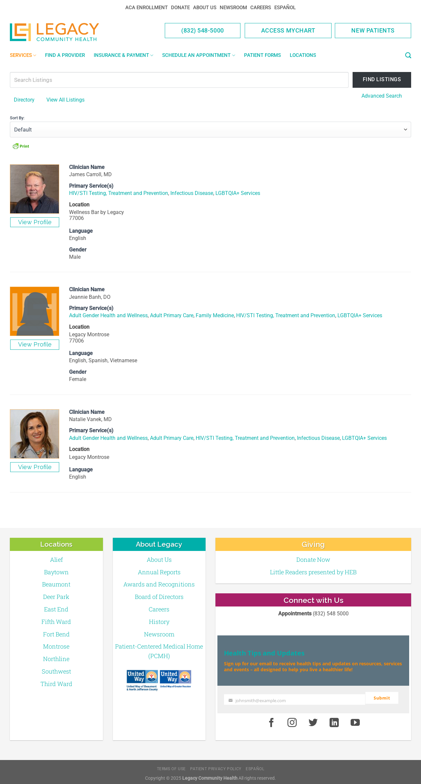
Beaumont (56, 584)
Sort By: (17, 117)
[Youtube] (355, 719)
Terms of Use (171, 766)
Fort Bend (56, 634)
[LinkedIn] (334, 719)
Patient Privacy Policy (215, 766)
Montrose (56, 646)
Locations (303, 55)
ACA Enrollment (146, 8)
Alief (56, 559)
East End (56, 609)
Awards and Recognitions (159, 584)
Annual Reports (159, 572)
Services (23, 55)
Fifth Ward (56, 621)
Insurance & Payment (123, 55)
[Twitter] (313, 719)
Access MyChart (288, 30)
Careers (260, 8)
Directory (24, 100)
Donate (180, 8)
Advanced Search (381, 96)
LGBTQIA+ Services (237, 193)
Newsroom (233, 8)
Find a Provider (65, 55)
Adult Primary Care (171, 315)
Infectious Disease (191, 193)
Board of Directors (159, 596)
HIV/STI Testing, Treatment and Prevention (118, 193)
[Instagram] (292, 719)
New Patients (373, 30)
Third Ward (56, 683)
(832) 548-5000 (202, 30)
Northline (56, 658)
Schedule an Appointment (198, 55)
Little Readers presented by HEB (313, 572)
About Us (204, 8)
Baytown (56, 572)
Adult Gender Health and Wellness (108, 315)
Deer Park (56, 596)
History (159, 621)
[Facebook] (271, 719)
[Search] (408, 55)
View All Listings (65, 100)
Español (285, 8)
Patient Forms (262, 55)
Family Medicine (215, 315)
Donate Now (313, 559)
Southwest (56, 671)
